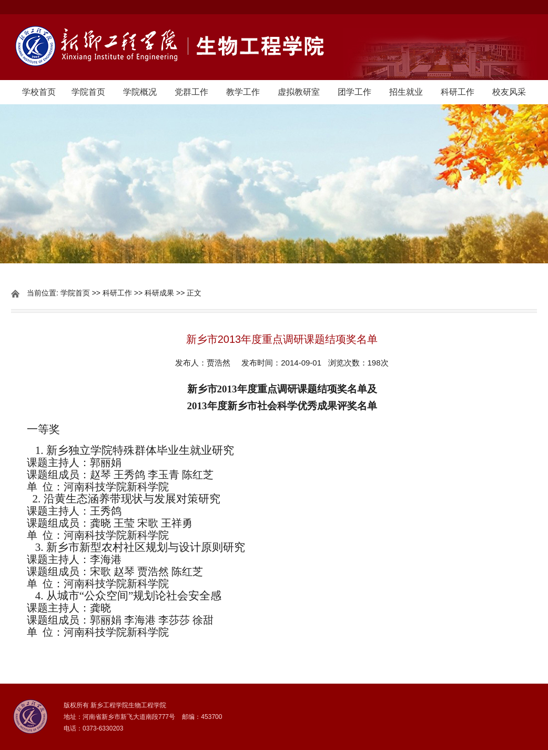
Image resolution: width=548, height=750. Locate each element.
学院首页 (88, 91)
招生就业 (406, 91)
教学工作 (243, 91)
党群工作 (191, 91)
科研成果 (159, 293)
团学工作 (354, 91)
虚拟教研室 (299, 91)
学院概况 (140, 91)
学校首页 (39, 91)
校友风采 (509, 91)
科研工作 (457, 91)
